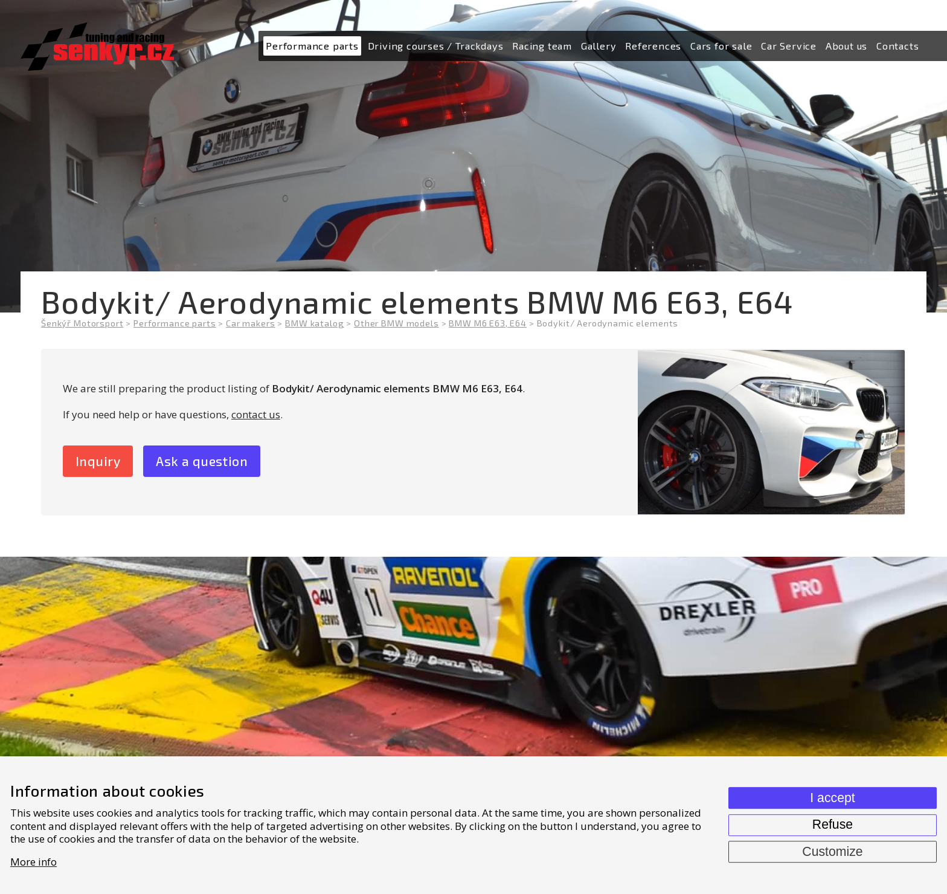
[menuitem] (312, 46)
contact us (255, 414)
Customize (832, 851)
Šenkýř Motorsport (82, 323)
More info (33, 862)
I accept (832, 798)
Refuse (832, 824)
